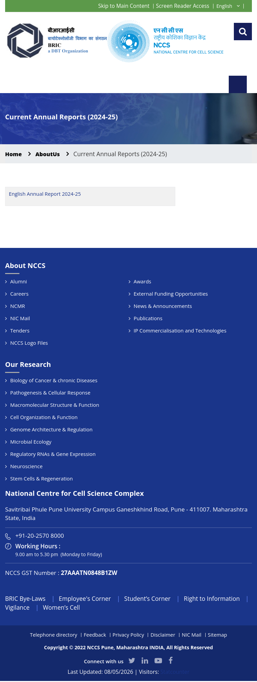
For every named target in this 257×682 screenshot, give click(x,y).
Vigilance (29, 608)
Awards (142, 281)
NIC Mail (20, 318)
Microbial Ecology (31, 442)
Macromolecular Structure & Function (54, 405)
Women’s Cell (74, 608)
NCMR (17, 306)
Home (14, 154)
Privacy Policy (128, 635)
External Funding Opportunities (171, 294)
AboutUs (50, 154)
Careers (19, 294)
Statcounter (175, 673)
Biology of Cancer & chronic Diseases (54, 380)
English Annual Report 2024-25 (45, 194)
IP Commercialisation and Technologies (180, 330)
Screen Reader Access (181, 6)
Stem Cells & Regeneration (41, 478)
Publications (148, 318)
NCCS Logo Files (29, 343)
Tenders (20, 330)
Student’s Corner (151, 599)
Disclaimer (163, 635)
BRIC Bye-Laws (26, 599)
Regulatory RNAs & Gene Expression (53, 454)
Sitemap (218, 635)
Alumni (18, 281)
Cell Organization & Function (44, 417)
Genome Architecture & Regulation (51, 429)
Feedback (94, 635)
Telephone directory (53, 635)
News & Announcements (163, 306)
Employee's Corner (87, 599)
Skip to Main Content (121, 6)
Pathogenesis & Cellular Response (50, 392)
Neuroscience (26, 466)
